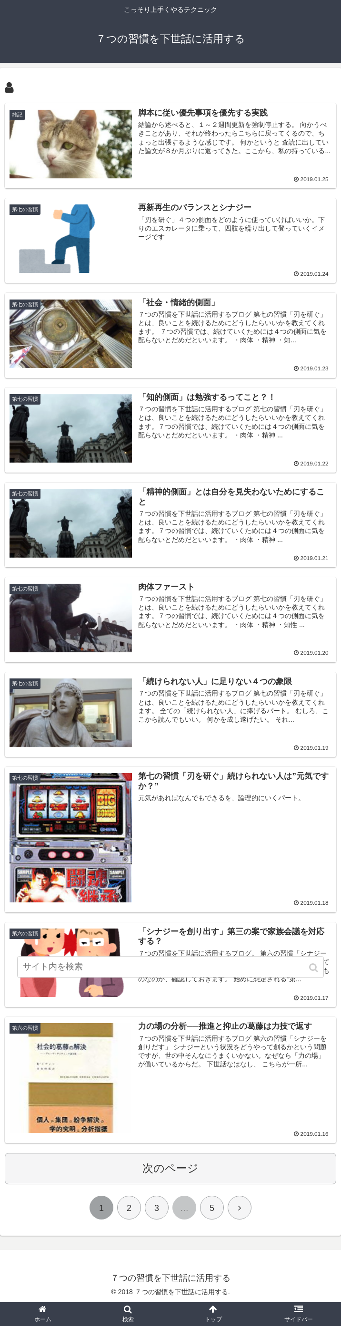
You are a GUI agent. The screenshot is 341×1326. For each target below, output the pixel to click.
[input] (170, 973)
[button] (314, 974)
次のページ (170, 1169)
